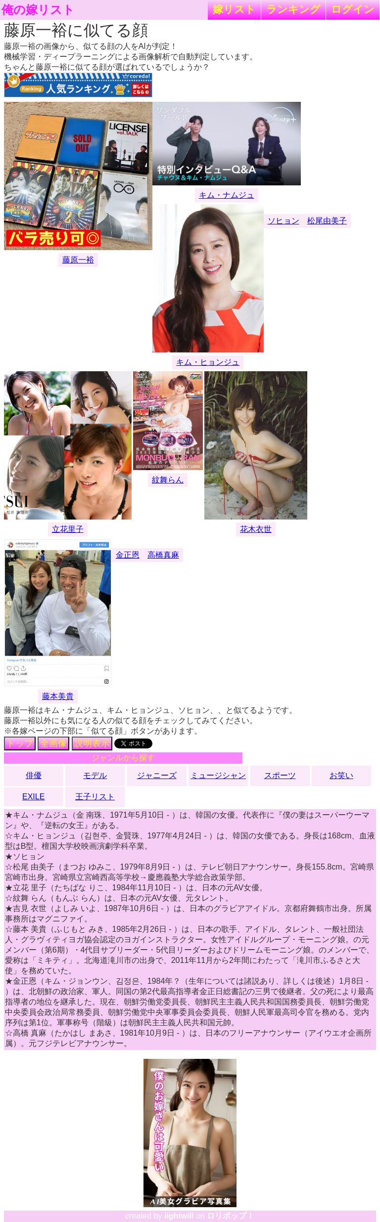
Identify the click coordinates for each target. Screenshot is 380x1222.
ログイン (353, 9)
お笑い (341, 775)
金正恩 (128, 555)
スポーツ (280, 775)
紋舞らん (168, 480)
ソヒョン (283, 221)
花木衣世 (256, 529)
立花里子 (68, 529)
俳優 (34, 775)
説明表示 (92, 743)
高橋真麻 (163, 555)
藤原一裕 (78, 260)
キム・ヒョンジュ (207, 362)
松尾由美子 (327, 221)
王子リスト (95, 796)
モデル (95, 775)
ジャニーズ (157, 775)
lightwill (179, 1216)
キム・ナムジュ (226, 195)
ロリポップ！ (230, 1216)
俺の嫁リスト (38, 9)
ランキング (293, 9)
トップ (19, 743)
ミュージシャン (218, 775)
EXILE (33, 796)
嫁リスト (234, 9)
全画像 (53, 743)
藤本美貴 (58, 696)
